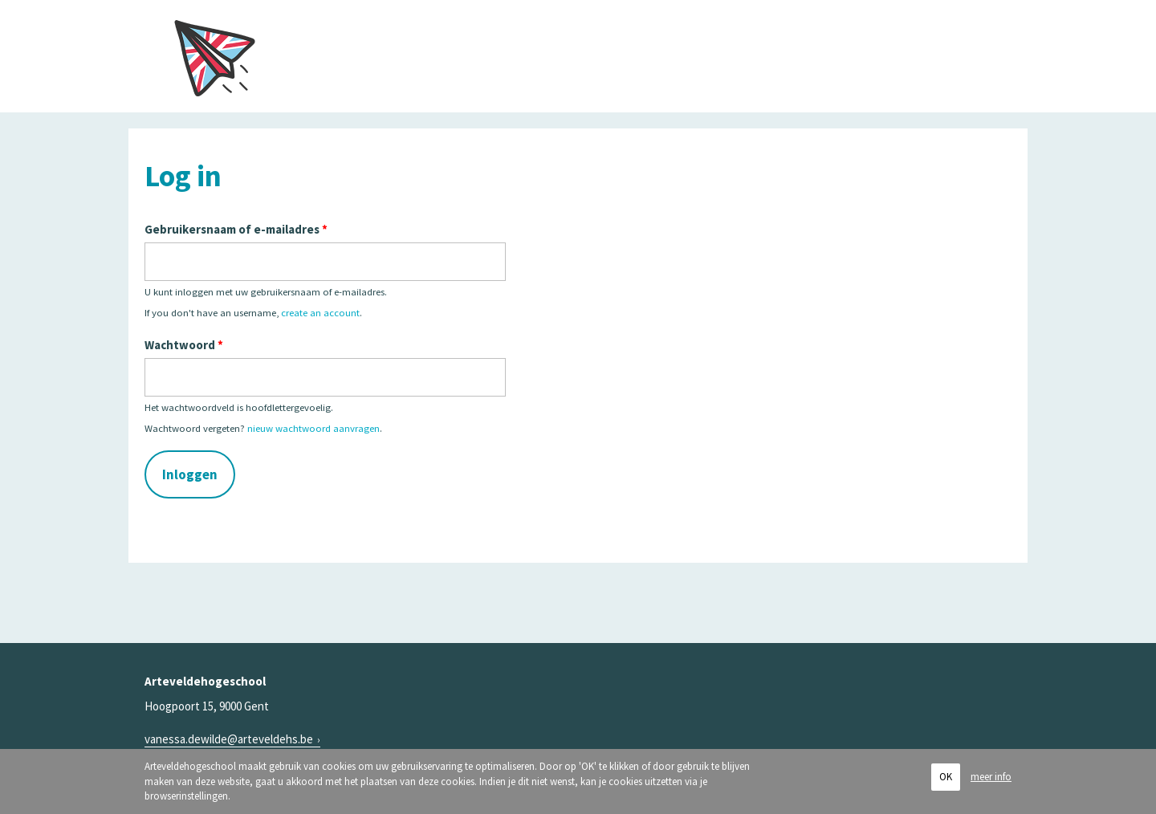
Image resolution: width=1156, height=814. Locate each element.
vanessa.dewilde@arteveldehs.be (228, 739)
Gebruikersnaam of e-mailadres (236, 229)
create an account (320, 312)
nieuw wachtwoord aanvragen (313, 427)
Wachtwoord (183, 344)
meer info (991, 776)
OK (945, 777)
